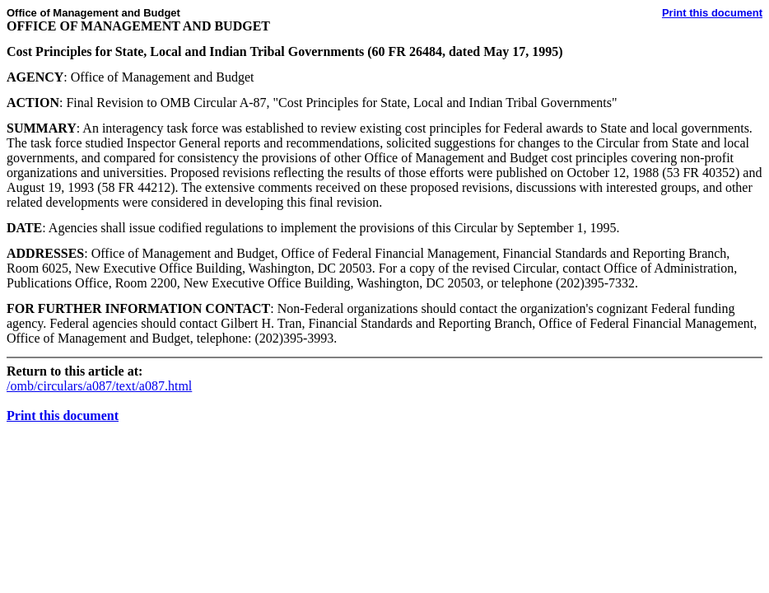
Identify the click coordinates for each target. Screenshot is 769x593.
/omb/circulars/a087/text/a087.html (99, 386)
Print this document (712, 13)
